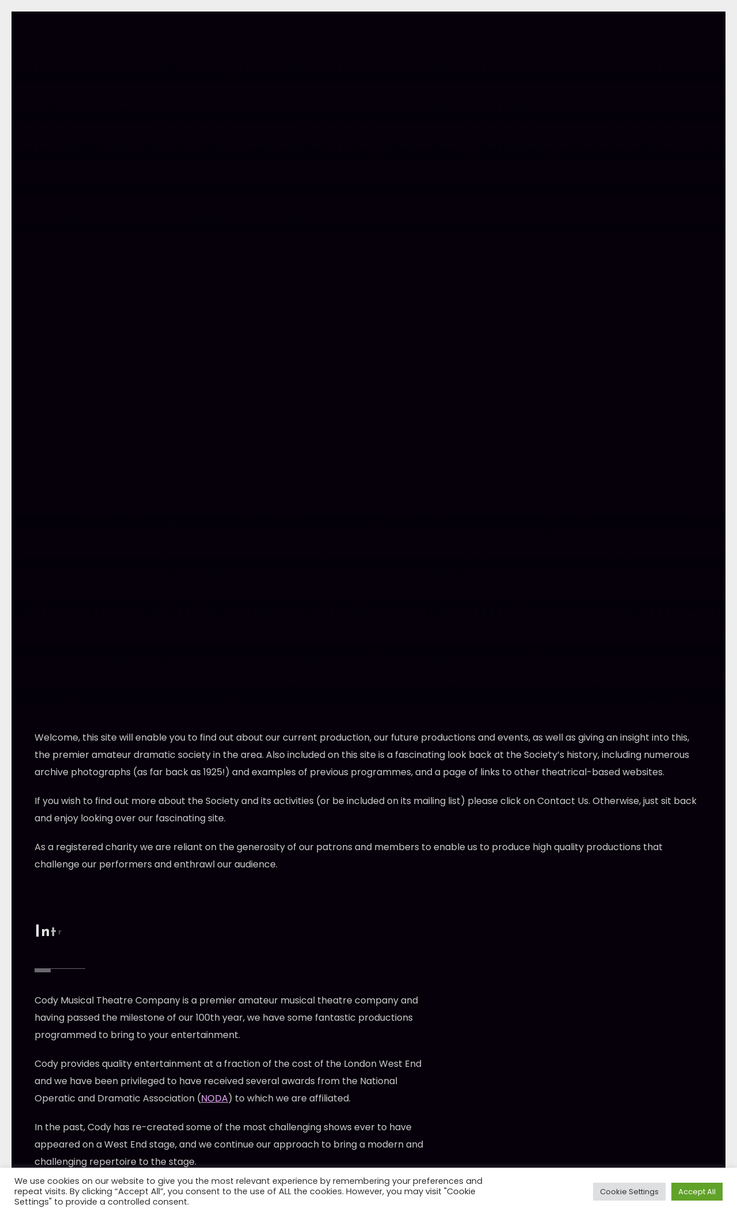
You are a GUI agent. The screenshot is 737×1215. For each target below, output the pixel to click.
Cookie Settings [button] (629, 1191)
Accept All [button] (697, 1191)
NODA (214, 1098)
